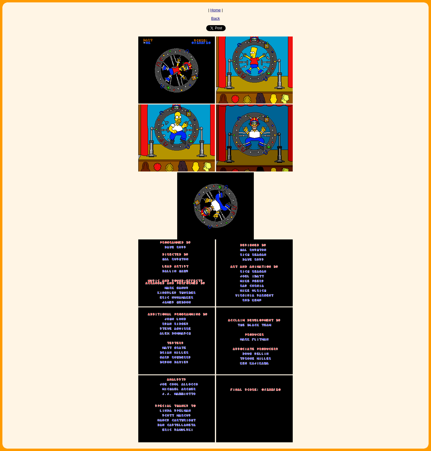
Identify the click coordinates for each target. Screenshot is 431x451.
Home (215, 10)
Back (215, 18)
